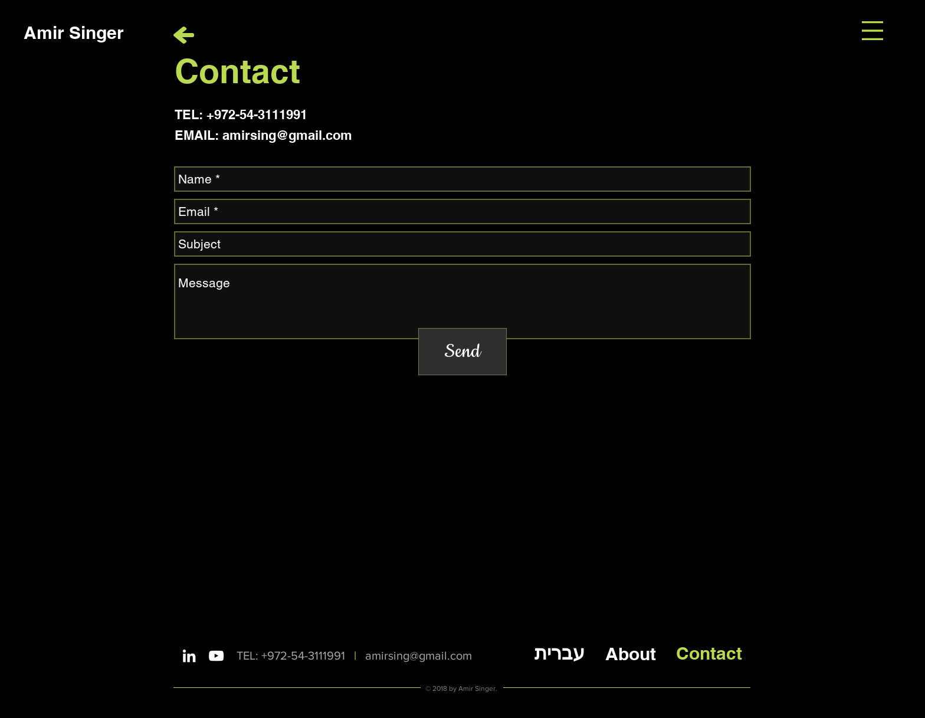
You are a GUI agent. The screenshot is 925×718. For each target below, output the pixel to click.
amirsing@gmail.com (418, 655)
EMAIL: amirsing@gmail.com (263, 135)
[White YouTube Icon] (216, 656)
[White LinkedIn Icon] (189, 656)
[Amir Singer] (74, 32)
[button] (872, 30)
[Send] (462, 351)
